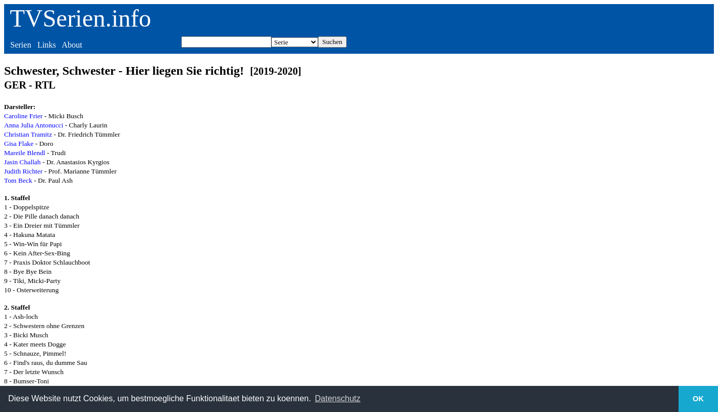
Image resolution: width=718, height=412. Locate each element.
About (71, 44)
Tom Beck (18, 180)
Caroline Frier (23, 116)
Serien (20, 44)
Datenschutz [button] (338, 398)
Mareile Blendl (24, 153)
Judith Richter (23, 171)
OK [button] (698, 399)
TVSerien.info (80, 18)
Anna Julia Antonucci (34, 125)
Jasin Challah (22, 162)
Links (46, 44)
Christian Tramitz (28, 134)
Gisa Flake (18, 143)
